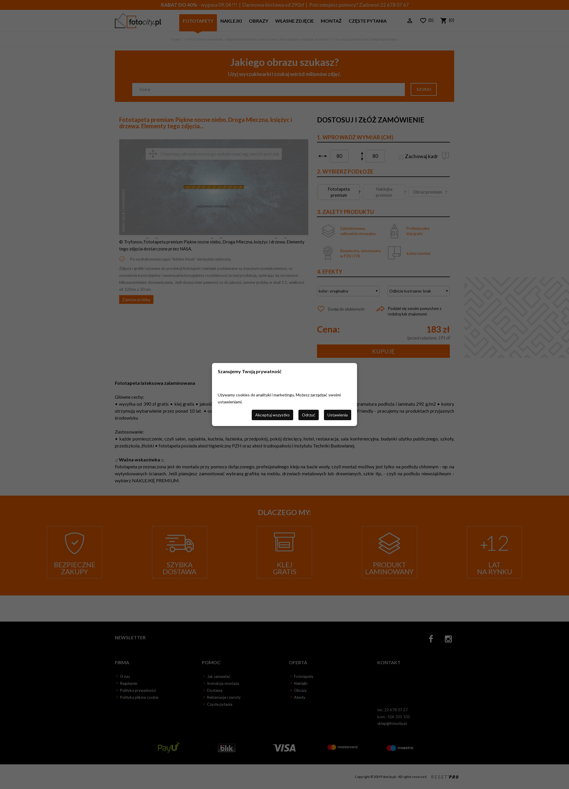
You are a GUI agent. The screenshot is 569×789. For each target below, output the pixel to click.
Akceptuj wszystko (272, 414)
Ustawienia (337, 414)
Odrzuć (308, 414)
